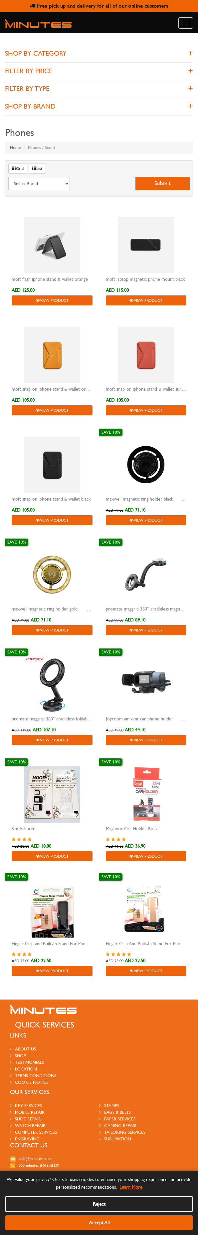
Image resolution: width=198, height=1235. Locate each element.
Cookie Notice (29, 1082)
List (37, 168)
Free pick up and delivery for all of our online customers (99, 6)
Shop (18, 1055)
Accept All (99, 1223)
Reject (99, 1204)
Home (15, 147)
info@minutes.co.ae (31, 1158)
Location (23, 1069)
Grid (18, 168)
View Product (52, 300)
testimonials (27, 1062)
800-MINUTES (35, 1165)
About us (23, 1049)
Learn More (130, 1187)
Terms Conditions (33, 1075)
